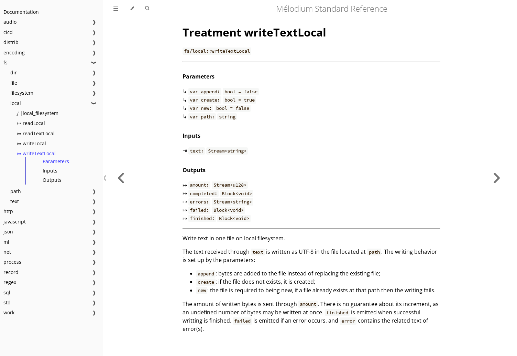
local (15, 103)
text (14, 201)
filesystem (21, 93)
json (8, 231)
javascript (14, 221)
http (8, 211)
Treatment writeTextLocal (254, 32)
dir (13, 72)
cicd (8, 32)
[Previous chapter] (121, 178)
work (8, 312)
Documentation (21, 12)
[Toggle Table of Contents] (116, 8)
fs (5, 62)
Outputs (52, 180)
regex (9, 282)
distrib (11, 42)
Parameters (56, 161)
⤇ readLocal (31, 123)
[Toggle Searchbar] (147, 8)
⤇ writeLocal (31, 143)
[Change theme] (132, 8)
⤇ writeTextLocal (36, 153)
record (11, 272)
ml (6, 242)
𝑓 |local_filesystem (37, 113)
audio (9, 22)
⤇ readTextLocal (36, 133)
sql (6, 292)
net (7, 252)
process (12, 262)
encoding (14, 52)
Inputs (50, 170)
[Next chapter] (496, 178)
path (15, 191)
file (13, 83)
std (7, 302)
